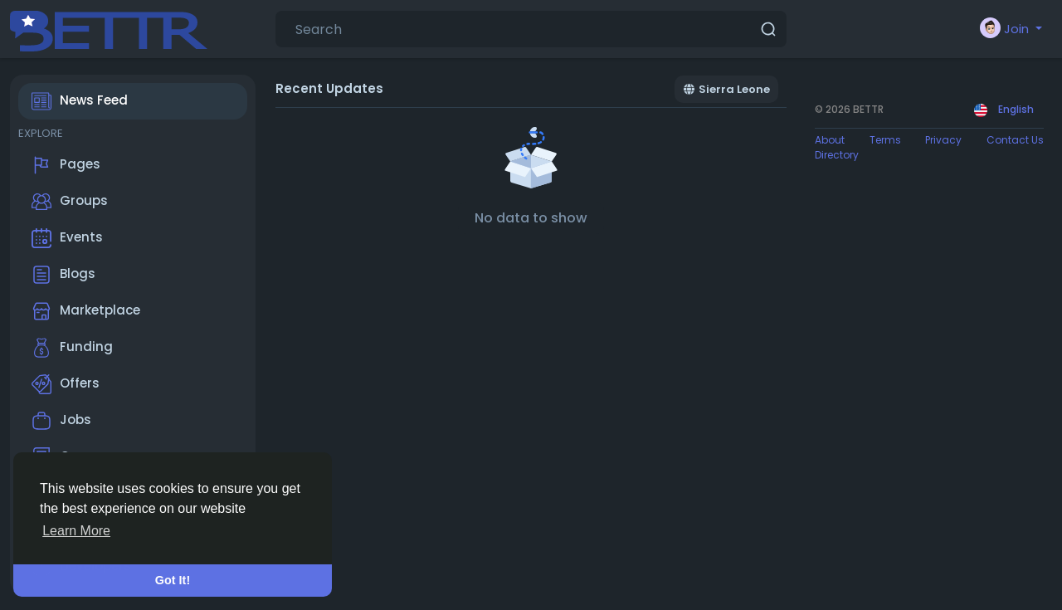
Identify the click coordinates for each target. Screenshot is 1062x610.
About (830, 140)
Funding (72, 348)
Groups (70, 202)
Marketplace (86, 311)
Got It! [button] (172, 580)
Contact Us (1015, 140)
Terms (885, 140)
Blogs (63, 275)
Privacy (943, 140)
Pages (66, 165)
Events (67, 238)
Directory (837, 155)
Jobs (61, 421)
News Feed (80, 101)
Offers (66, 384)
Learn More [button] (76, 531)
